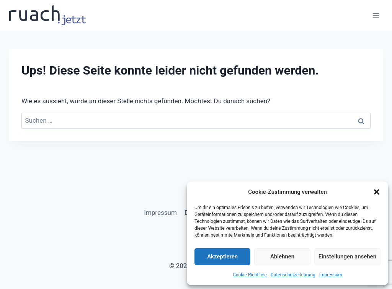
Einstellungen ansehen (347, 256)
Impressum (330, 275)
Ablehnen (282, 256)
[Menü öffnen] (376, 15)
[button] (377, 192)
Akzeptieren (222, 256)
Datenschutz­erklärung (293, 275)
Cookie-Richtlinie (250, 275)
